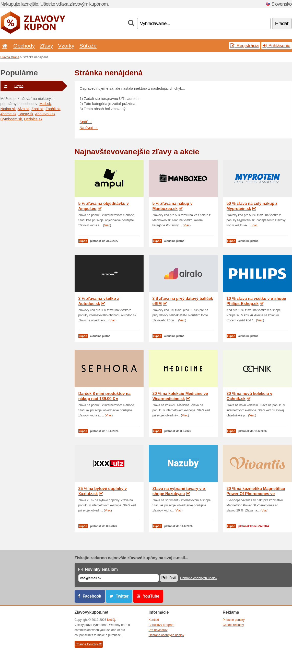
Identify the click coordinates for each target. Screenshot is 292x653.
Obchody (24, 46)
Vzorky (66, 46)
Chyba (12, 86)
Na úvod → (89, 128)
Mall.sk (45, 104)
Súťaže (88, 46)
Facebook (92, 596)
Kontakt (154, 620)
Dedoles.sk (33, 119)
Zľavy (46, 46)
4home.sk (8, 114)
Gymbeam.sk (11, 119)
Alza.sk (23, 109)
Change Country (89, 644)
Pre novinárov (158, 630)
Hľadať (282, 23)
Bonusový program (161, 625)
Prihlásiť (168, 578)
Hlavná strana (10, 57)
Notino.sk (8, 109)
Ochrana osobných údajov (198, 578)
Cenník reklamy (233, 625)
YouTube (151, 596)
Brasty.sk (25, 114)
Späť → (86, 122)
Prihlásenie (276, 45)
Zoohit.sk (52, 109)
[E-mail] (118, 578)
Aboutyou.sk (45, 114)
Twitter (122, 596)
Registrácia (244, 45)
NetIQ (111, 620)
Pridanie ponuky (234, 620)
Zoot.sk (37, 109)
